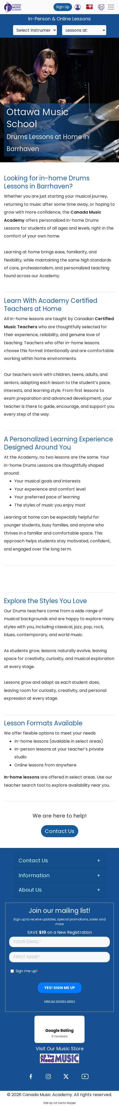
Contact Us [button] (33, 860)
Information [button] (34, 875)
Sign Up (62, 6)
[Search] (35, 30)
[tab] (59, 860)
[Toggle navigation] (111, 7)
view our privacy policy (59, 1001)
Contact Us (59, 831)
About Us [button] (30, 889)
